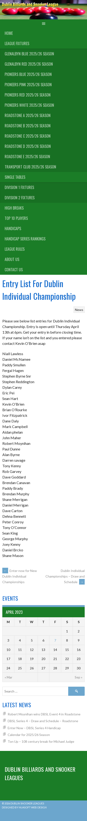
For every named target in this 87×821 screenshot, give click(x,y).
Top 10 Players (16, 218)
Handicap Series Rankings (25, 239)
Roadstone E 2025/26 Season (27, 156)
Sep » (78, 677)
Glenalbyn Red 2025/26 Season (29, 64)
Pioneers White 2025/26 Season (29, 105)
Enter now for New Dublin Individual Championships (19, 576)
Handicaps (13, 228)
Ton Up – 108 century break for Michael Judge (41, 741)
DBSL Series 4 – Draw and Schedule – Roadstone (43, 721)
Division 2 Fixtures (20, 197)
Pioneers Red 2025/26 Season (28, 95)
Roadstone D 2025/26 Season (28, 146)
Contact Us (14, 269)
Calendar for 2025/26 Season (29, 735)
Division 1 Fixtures (19, 187)
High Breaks (14, 208)
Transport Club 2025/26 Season (30, 167)
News (79, 310)
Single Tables (15, 177)
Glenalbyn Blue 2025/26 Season (29, 54)
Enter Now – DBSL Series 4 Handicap (34, 728)
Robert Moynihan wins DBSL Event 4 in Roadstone (44, 714)
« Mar (8, 677)
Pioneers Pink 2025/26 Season (28, 84)
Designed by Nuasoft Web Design (24, 807)
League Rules (15, 249)
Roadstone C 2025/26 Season (28, 136)
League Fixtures (17, 43)
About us (12, 259)
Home (9, 33)
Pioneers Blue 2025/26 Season (28, 74)
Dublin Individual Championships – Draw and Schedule (65, 576)
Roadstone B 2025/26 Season (28, 126)
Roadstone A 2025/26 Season (28, 115)
